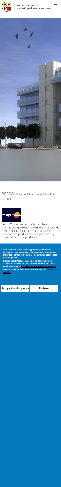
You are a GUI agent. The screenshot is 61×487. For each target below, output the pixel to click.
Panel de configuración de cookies (38, 266)
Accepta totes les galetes (15, 288)
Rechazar (44, 288)
